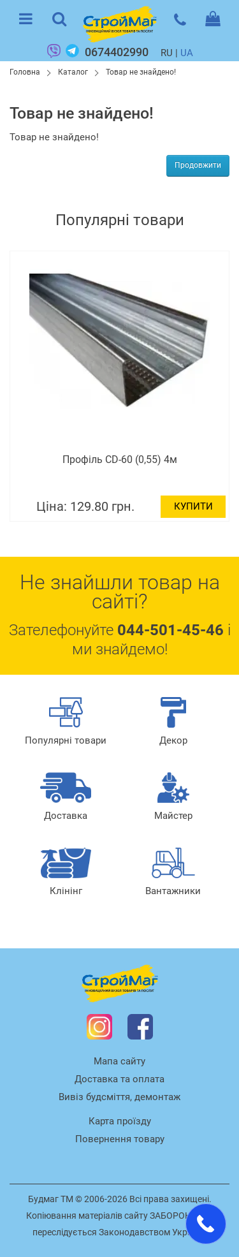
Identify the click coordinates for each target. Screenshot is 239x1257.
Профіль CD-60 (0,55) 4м (123, 459)
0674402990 (116, 52)
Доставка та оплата (119, 1079)
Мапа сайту (119, 1061)
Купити (196, 506)
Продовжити (198, 165)
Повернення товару (119, 1139)
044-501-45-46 (170, 630)
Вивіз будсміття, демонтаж (119, 1097)
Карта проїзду (120, 1121)
